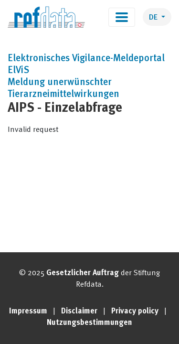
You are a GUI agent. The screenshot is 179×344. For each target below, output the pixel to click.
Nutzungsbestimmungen (89, 323)
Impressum (28, 311)
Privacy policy (134, 311)
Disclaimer (79, 311)
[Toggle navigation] (121, 17)
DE (154, 18)
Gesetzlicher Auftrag (82, 273)
